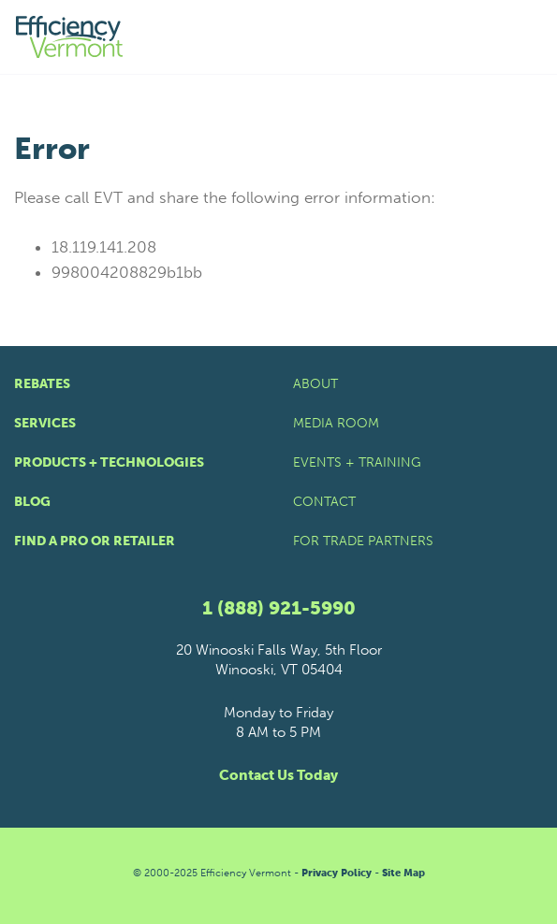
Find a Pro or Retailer (94, 541)
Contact (324, 502)
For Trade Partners (363, 541)
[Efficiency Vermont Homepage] (70, 37)
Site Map (403, 873)
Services (45, 423)
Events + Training (357, 462)
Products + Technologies (109, 462)
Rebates (42, 384)
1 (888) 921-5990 (279, 608)
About (315, 384)
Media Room (336, 423)
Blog (32, 502)
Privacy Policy (336, 873)
